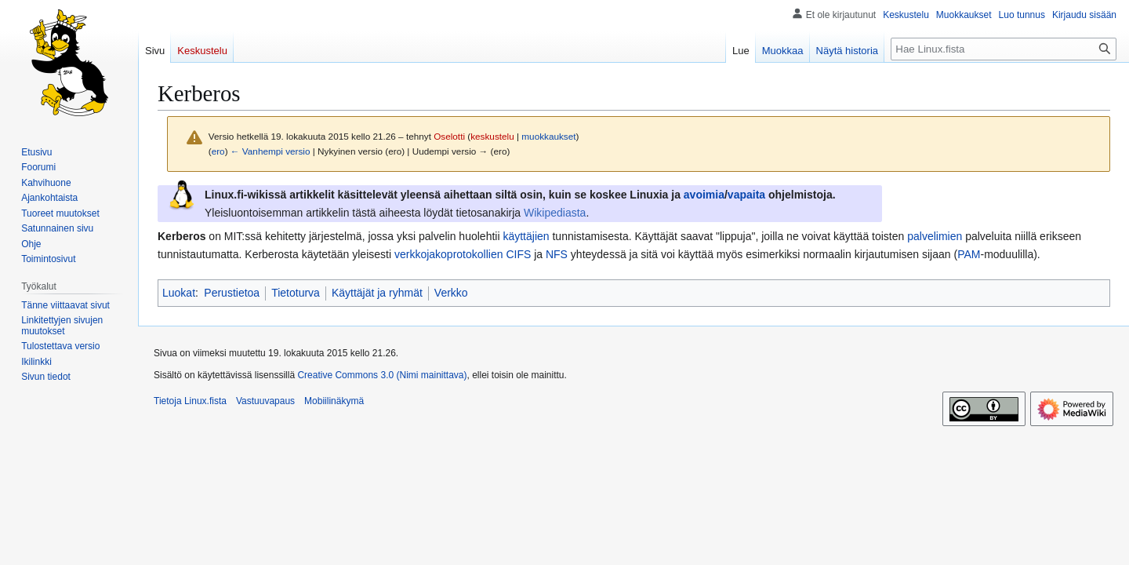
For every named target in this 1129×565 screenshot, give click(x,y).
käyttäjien (526, 236)
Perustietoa (232, 292)
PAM (968, 254)
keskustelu (492, 136)
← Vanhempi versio (270, 151)
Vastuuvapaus (265, 401)
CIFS (518, 254)
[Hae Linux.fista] (1003, 49)
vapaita (746, 194)
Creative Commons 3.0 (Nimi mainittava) (381, 375)
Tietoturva (295, 292)
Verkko (451, 292)
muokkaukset (548, 136)
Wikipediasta (555, 212)
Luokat (178, 292)
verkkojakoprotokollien (448, 254)
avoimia (704, 194)
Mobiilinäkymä (334, 401)
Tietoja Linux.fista (190, 401)
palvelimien (934, 236)
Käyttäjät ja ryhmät (377, 292)
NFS (557, 254)
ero (218, 151)
